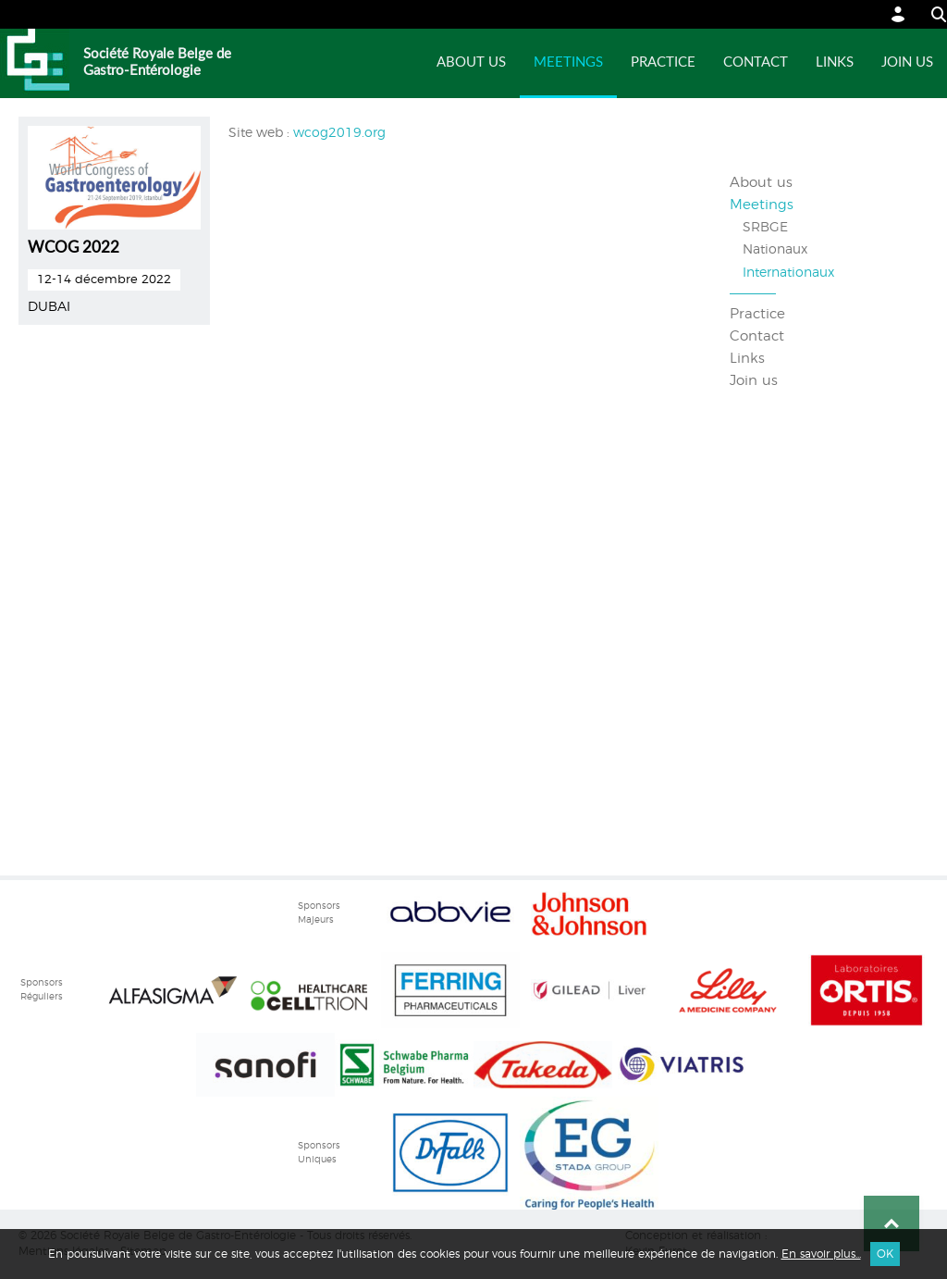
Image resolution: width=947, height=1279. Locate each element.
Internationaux (788, 273)
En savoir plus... (821, 1254)
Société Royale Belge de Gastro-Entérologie (157, 62)
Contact (755, 62)
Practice (663, 62)
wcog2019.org (339, 133)
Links (835, 62)
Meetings (568, 62)
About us (471, 62)
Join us (907, 62)
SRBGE (765, 227)
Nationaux (775, 249)
